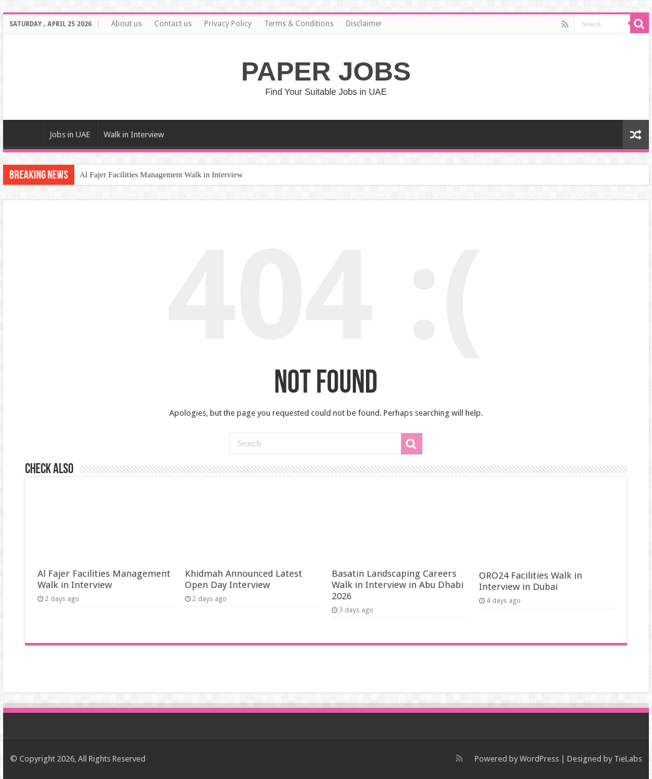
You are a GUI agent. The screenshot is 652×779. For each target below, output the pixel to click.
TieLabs (628, 758)
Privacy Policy (228, 23)
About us (126, 23)
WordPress (539, 758)
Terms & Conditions (298, 23)
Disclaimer (364, 23)
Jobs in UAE (69, 134)
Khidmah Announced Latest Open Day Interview (243, 579)
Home (25, 133)
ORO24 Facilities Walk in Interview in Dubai (530, 581)
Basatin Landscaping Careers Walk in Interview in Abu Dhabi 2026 (397, 585)
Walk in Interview (134, 134)
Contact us (173, 23)
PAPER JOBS (326, 71)
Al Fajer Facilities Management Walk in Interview (161, 174)
